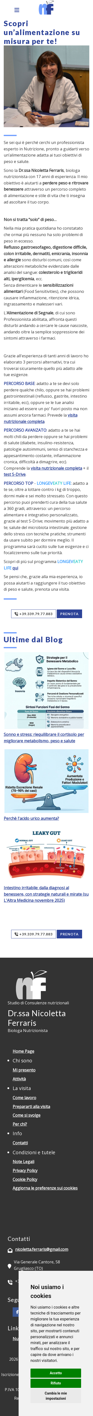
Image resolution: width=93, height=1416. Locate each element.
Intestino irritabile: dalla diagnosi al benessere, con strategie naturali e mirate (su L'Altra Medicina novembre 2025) (46, 894)
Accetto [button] (56, 1373)
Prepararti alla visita (31, 1106)
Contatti (20, 1143)
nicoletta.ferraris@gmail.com (41, 1249)
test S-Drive (15, 474)
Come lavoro (24, 1097)
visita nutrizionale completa (56, 468)
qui (15, 568)
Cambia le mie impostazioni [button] (56, 1395)
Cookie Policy (25, 1179)
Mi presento (24, 1070)
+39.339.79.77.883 (34, 614)
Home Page (23, 1051)
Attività (19, 1079)
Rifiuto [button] (56, 1383)
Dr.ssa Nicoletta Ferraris (37, 1017)
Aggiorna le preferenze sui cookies (45, 1188)
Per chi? (20, 1124)
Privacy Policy (25, 1170)
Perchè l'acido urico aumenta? (31, 818)
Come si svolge (26, 1115)
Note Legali (23, 1161)
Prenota (69, 614)
